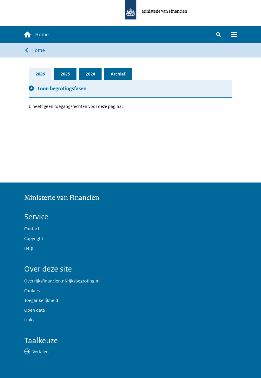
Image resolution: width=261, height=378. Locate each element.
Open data (34, 310)
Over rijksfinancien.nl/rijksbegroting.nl (61, 281)
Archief (118, 74)
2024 (90, 74)
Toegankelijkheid (41, 300)
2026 (40, 74)
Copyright (33, 238)
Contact (31, 228)
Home (38, 50)
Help (28, 248)
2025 (65, 74)
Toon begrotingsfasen (62, 88)
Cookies (32, 290)
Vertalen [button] (40, 351)
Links (29, 320)
